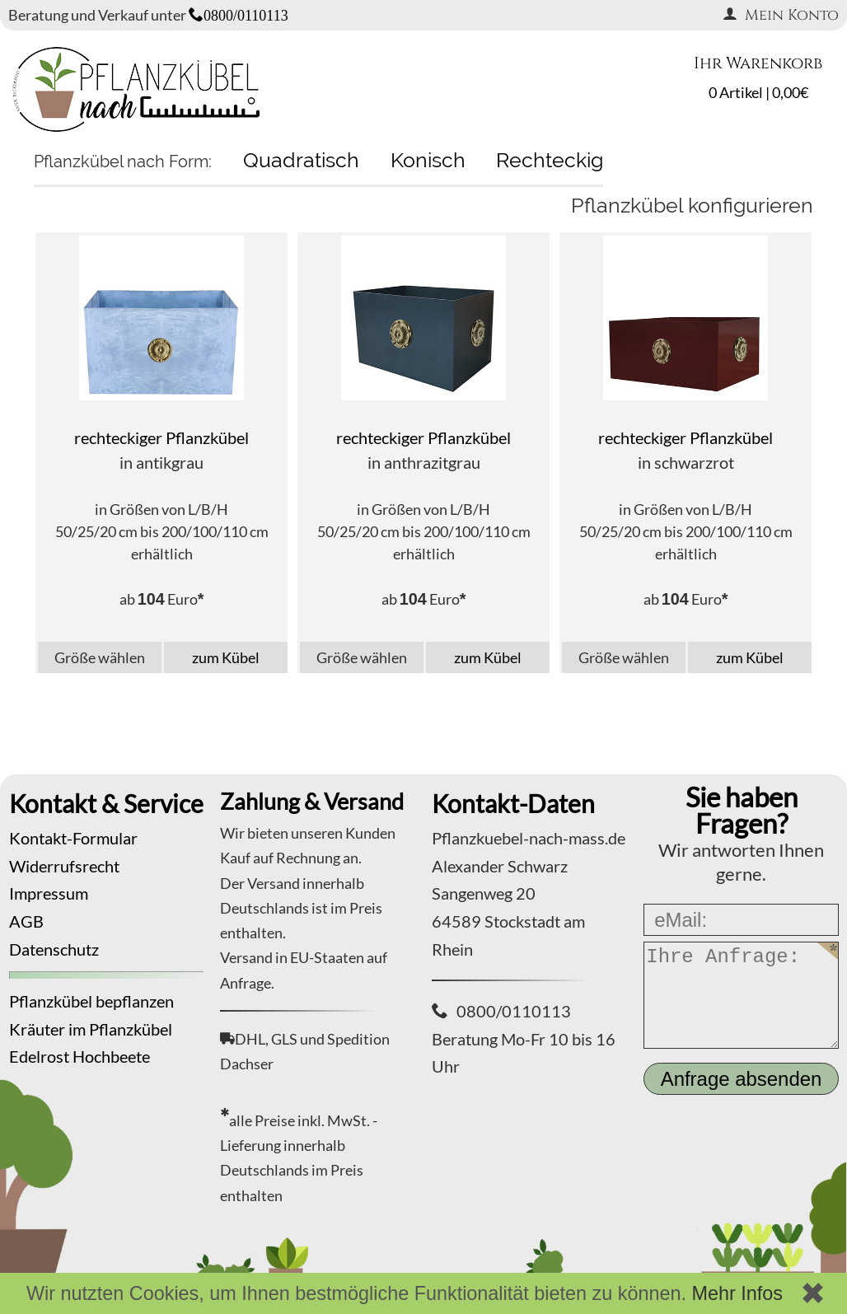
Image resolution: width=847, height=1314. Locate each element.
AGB (26, 921)
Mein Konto (781, 15)
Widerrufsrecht (64, 866)
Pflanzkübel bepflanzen (91, 1001)
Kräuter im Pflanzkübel (90, 1029)
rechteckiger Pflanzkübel (161, 437)
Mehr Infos (737, 1293)
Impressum (48, 893)
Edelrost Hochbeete (79, 1056)
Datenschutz (54, 949)
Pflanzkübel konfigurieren (692, 205)
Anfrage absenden (741, 1079)
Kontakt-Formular (73, 838)
